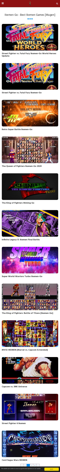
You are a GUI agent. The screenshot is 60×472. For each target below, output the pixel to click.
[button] (3, 3)
